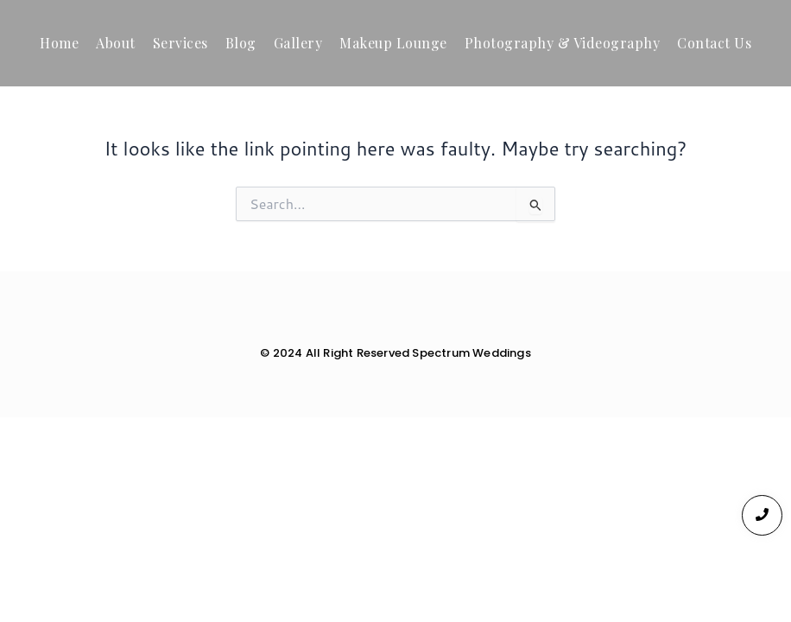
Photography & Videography (563, 43)
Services (180, 43)
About (116, 43)
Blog (240, 43)
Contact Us (714, 43)
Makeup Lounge (393, 43)
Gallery (298, 43)
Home (59, 43)
